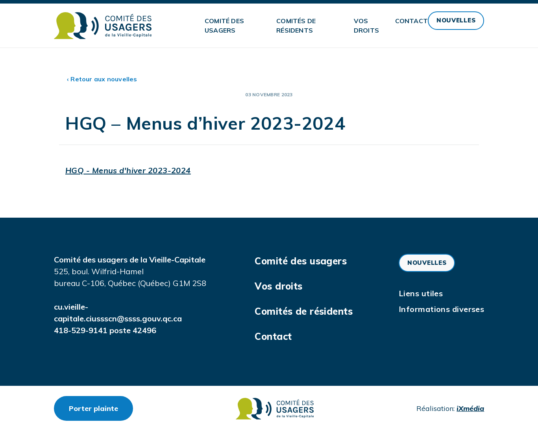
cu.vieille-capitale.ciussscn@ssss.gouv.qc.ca (118, 312)
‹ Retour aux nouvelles (102, 79)
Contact (411, 21)
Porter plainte (101, 408)
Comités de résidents (296, 25)
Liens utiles (421, 293)
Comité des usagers (224, 25)
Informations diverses (441, 309)
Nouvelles (455, 20)
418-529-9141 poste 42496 (105, 330)
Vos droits (366, 25)
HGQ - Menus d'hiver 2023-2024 (128, 170)
